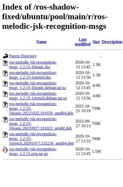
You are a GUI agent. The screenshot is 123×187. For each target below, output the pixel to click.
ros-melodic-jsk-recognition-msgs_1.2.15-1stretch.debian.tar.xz (38, 95)
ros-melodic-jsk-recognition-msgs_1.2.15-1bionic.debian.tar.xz (37, 85)
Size (96, 41)
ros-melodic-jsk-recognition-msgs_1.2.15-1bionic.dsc (33, 64)
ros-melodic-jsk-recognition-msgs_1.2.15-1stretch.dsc (33, 74)
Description (112, 41)
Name (41, 41)
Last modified (82, 41)
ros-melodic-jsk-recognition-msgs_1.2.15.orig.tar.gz (33, 151)
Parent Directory (23, 56)
